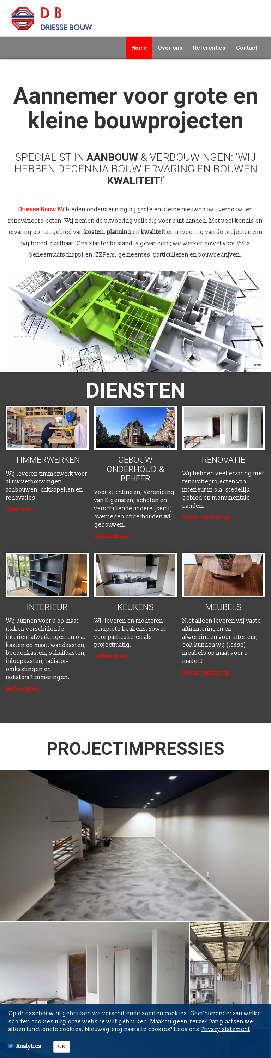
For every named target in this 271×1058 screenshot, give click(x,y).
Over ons (170, 48)
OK (62, 1047)
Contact (246, 48)
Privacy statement (225, 1029)
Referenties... (113, 536)
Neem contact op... (208, 517)
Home (139, 48)
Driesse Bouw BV (41, 209)
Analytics (28, 1046)
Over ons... (21, 509)
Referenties (209, 48)
